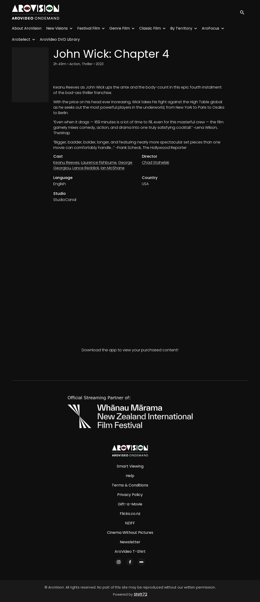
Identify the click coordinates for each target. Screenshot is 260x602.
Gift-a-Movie (130, 504)
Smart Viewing (130, 466)
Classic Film (150, 28)
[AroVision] (130, 450)
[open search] (244, 12)
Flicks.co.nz (130, 513)
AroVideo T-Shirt (130, 551)
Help (130, 475)
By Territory (181, 28)
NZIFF (130, 523)
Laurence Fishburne (99, 162)
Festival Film (88, 28)
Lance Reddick (85, 168)
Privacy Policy (130, 494)
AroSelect (21, 39)
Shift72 (140, 594)
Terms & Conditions (130, 485)
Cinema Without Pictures (130, 532)
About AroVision (26, 28)
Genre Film (119, 28)
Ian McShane (113, 168)
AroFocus (210, 28)
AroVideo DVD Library (60, 39)
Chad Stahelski (155, 162)
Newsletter (130, 542)
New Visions (57, 28)
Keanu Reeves (66, 162)
